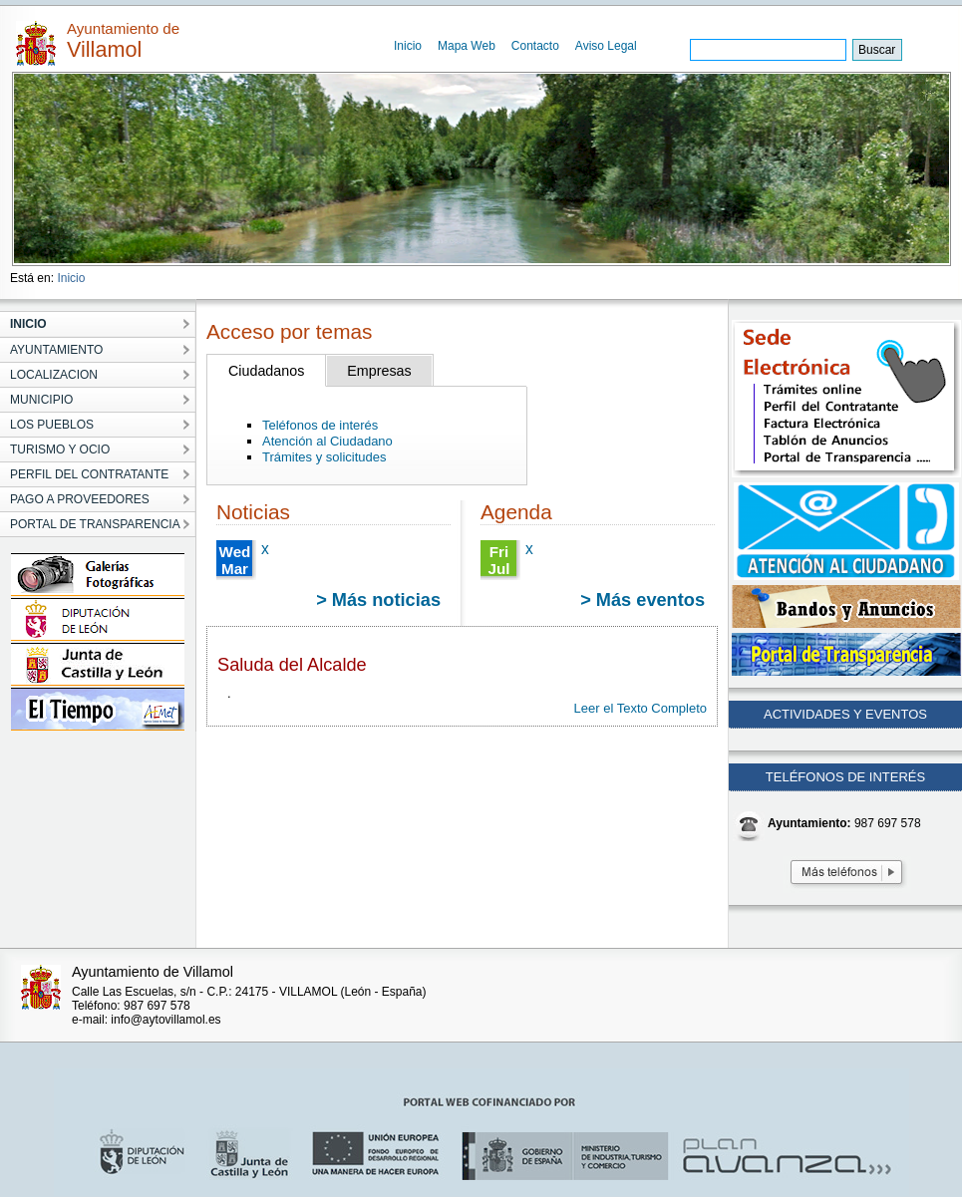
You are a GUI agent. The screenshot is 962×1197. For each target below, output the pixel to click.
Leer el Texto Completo (640, 708)
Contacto (535, 46)
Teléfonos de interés (320, 425)
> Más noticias (378, 600)
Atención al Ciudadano (327, 441)
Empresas (379, 371)
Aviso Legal (606, 46)
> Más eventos (642, 600)
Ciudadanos (266, 371)
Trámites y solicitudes (324, 456)
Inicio (408, 46)
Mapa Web (466, 46)
